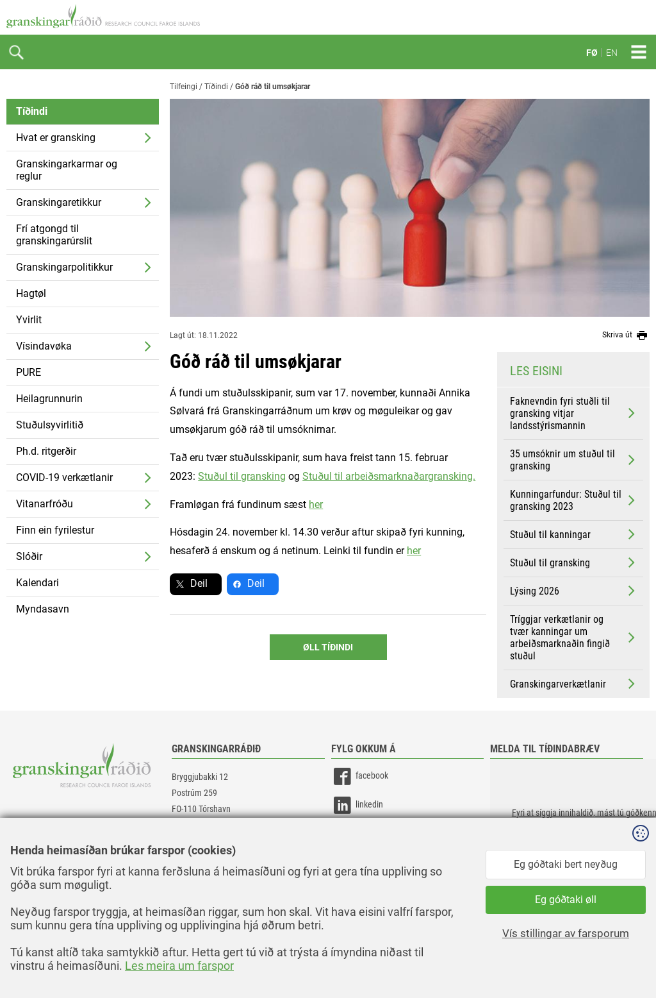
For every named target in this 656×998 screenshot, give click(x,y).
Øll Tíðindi (328, 647)
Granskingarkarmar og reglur (66, 170)
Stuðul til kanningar (573, 534)
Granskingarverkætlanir (573, 683)
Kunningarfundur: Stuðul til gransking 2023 (573, 500)
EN (612, 52)
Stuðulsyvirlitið (49, 425)
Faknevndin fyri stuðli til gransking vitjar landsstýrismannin (573, 413)
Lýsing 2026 (573, 590)
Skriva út (626, 335)
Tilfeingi (183, 86)
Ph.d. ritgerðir (46, 451)
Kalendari (37, 583)
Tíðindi (31, 111)
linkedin (357, 805)
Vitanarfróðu (44, 504)
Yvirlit (29, 320)
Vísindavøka (44, 346)
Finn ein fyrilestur (55, 530)
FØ (592, 52)
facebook (359, 776)
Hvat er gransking (55, 137)
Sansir (640, 960)
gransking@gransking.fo (215, 846)
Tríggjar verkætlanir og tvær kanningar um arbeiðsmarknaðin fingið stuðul (573, 637)
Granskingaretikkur (58, 202)
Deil (199, 583)
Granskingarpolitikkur (64, 267)
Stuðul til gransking (573, 562)
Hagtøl (31, 293)
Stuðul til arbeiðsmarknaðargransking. (388, 476)
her (316, 504)
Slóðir (29, 556)
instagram (361, 834)
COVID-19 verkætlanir (64, 477)
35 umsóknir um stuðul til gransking (573, 460)
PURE (28, 372)
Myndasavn (42, 609)
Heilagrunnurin (49, 399)
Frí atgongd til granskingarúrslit (54, 235)
